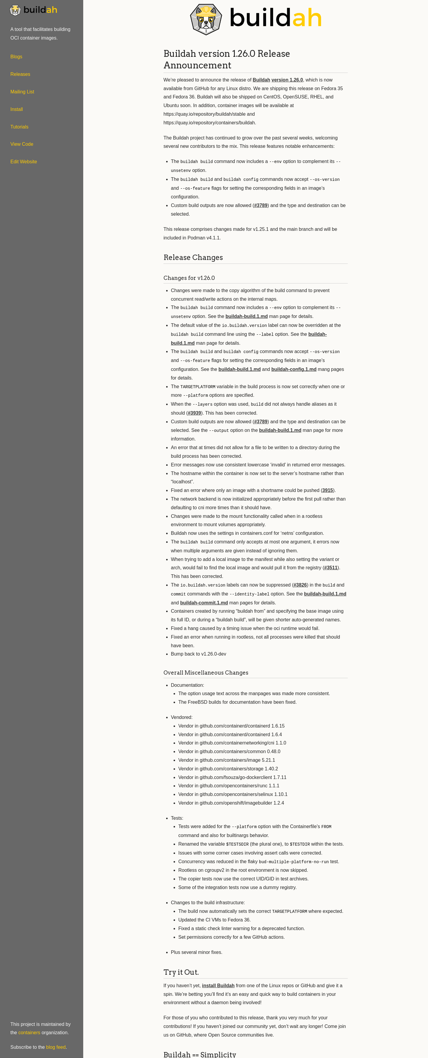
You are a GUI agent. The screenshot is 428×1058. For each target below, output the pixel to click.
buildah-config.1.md (294, 366)
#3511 (331, 563)
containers (29, 1032)
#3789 (261, 204)
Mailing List (22, 91)
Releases (20, 74)
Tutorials (19, 126)
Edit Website (23, 161)
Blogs (16, 56)
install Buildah (218, 979)
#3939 (194, 409)
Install (16, 109)
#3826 (300, 580)
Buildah (261, 79)
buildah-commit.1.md (204, 597)
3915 (327, 486)
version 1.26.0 (287, 79)
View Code (21, 144)
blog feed (56, 1047)
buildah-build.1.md (247, 314)
